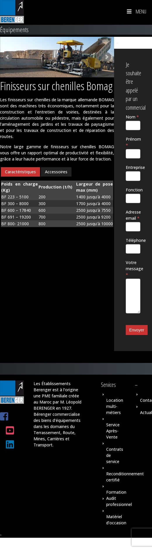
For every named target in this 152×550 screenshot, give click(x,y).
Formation (116, 492)
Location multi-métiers (114, 406)
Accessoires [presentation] (56, 171)
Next (106, 57)
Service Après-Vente (113, 431)
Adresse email (133, 215)
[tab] (20, 172)
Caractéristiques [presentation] (20, 171)
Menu (136, 11)
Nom (132, 117)
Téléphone (133, 240)
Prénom (133, 142)
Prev (7, 57)
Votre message (133, 268)
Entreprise (133, 167)
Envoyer (136, 330)
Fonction (133, 190)
